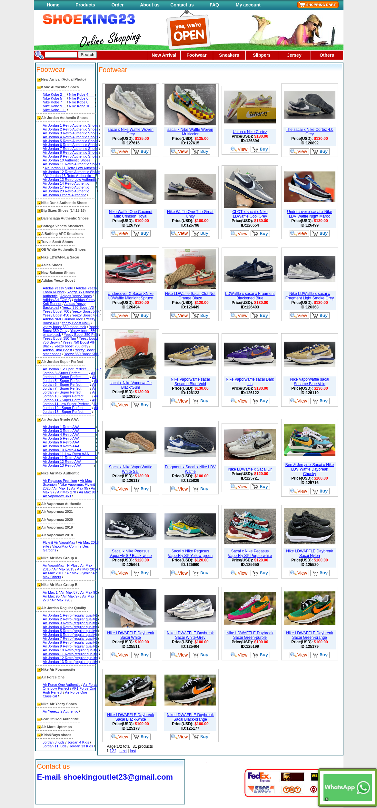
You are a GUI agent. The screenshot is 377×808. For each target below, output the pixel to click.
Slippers (262, 55)
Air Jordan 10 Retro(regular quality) (70, 650)
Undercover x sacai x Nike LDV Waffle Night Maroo (309, 214)
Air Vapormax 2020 (57, 519)
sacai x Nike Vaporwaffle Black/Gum (131, 385)
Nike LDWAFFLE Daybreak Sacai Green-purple (249, 635)
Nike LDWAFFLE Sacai (60, 257)
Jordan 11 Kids (54, 746)
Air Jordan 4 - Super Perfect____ (69, 375)
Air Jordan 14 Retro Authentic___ (69, 183)
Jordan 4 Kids (78, 742)
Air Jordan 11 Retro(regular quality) (70, 654)
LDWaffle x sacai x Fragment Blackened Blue (249, 295)
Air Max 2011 (53, 573)
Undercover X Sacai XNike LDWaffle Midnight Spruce (131, 295)
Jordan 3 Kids (53, 742)
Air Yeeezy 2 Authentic (60, 711)
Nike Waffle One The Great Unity (190, 214)
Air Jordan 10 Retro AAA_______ (69, 450)
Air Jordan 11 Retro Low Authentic (71, 168)
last (133, 751)
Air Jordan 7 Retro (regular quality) (70, 638)
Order (117, 4)
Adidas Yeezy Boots (76, 296)
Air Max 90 (88, 592)
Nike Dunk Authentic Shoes (64, 203)
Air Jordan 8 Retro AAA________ (69, 446)
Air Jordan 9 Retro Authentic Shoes (70, 156)
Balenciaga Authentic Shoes (65, 218)
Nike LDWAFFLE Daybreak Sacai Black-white (130, 717)
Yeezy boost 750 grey (71, 346)
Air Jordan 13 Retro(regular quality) (70, 662)
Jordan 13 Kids (81, 746)
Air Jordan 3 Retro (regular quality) (70, 623)
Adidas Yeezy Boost (58, 280)
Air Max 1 (61, 488)
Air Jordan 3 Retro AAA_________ (70, 431)
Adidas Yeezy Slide (58, 288)
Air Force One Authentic (62, 684)
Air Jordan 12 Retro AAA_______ (69, 461)
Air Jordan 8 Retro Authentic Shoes (70, 152)
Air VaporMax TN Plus (60, 565)
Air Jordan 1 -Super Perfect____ (68, 369)
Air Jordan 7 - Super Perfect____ (69, 386)
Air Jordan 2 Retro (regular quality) (70, 619)
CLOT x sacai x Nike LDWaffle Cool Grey (249, 214)
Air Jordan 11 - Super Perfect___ (70, 398)
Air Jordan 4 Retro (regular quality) (70, 627)
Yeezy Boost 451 (85, 315)
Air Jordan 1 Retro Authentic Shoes (70, 125)
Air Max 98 (87, 492)
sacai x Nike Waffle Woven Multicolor (190, 131)
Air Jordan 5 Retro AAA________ (69, 438)
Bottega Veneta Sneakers (62, 226)
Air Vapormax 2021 (57, 511)
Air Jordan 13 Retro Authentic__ (70, 176)
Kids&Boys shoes (56, 735)
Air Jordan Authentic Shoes (64, 118)
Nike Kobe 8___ (81, 102)
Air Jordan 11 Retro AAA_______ (69, 458)
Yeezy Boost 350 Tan (59, 338)
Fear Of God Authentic (60, 719)
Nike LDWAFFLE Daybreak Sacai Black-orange (190, 717)
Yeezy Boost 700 (56, 311)
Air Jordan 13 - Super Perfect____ (70, 410)
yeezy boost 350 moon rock (64, 327)
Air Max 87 (69, 592)
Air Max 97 (71, 596)
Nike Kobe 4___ (81, 94)
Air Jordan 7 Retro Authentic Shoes (70, 149)
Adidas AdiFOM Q (57, 300)
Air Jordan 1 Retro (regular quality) (70, 615)
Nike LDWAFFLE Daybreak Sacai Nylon (309, 553)
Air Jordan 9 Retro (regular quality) (70, 646)
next (123, 751)
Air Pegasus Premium (60, 480)
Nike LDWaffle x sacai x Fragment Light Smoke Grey (309, 295)
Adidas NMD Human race (63, 319)
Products (85, 4)
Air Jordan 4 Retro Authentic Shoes (70, 137)
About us (150, 4)
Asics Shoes (51, 265)
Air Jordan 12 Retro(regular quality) (70, 658)
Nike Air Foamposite (58, 669)
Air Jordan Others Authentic (64, 195)
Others (327, 55)
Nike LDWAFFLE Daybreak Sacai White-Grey (190, 635)
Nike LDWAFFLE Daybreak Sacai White (130, 635)
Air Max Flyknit (78, 573)
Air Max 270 (66, 492)
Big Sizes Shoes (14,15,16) (63, 210)
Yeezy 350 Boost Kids (81, 354)
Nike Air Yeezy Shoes (59, 704)
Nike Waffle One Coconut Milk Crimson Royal (131, 214)
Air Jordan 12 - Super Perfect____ (70, 406)
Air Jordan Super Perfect (62, 362)
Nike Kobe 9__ (54, 106)
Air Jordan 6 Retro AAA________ (69, 442)
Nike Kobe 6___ (81, 98)
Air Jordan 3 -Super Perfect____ (72, 371)
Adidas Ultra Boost (57, 350)
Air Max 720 (60, 600)
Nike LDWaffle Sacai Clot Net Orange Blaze (190, 295)
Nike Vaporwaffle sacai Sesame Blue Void (190, 381)
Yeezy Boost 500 (85, 311)
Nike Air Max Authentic (60, 473)
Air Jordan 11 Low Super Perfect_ (69, 402)
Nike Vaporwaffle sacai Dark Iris (250, 381)
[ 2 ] (113, 751)
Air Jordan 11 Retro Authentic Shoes (71, 164)
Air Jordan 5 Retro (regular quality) (70, 631)
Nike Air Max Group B (59, 585)
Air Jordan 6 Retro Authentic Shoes (70, 145)
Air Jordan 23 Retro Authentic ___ (69, 191)
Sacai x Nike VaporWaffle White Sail (131, 469)
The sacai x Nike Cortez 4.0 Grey (309, 131)
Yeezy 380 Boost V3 (78, 307)
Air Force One (53, 677)
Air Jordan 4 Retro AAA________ (69, 434)
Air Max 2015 (64, 569)
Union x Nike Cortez (250, 132)
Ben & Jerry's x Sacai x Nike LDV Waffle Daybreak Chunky (309, 469)
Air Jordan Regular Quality (63, 608)
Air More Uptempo (56, 727)
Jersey (294, 55)
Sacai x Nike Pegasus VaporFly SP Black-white (131, 553)
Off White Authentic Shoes (63, 249)
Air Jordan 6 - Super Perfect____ (70, 382)
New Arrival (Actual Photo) (63, 79)
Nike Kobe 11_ (54, 110)
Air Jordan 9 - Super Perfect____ (69, 390)
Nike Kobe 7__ (54, 102)
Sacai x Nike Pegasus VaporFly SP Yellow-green (190, 553)
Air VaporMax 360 (57, 496)
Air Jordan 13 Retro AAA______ (68, 465)
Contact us (181, 4)
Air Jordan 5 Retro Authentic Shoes (70, 141)
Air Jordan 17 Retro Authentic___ (69, 187)
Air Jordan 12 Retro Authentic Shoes (71, 172)
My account (248, 4)
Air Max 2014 (87, 569)
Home (53, 4)
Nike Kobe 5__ (54, 98)
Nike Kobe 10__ (81, 106)
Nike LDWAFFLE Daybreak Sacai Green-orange (309, 635)
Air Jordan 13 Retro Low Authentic (70, 179)
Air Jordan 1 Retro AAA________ (69, 427)
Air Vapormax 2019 (57, 527)
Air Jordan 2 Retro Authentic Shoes (70, 129)
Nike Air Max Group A (59, 558)
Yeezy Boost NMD (76, 323)
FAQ (214, 4)
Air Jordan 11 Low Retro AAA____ (70, 454)
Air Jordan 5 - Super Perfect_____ (69, 379)
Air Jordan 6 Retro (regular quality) (70, 635)
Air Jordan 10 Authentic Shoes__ (68, 160)
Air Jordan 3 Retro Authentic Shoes (70, 133)
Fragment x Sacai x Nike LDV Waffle (190, 469)
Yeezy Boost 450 (56, 315)
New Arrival (164, 55)
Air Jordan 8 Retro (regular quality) (70, 642)
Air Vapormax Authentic (61, 504)
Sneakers (229, 55)
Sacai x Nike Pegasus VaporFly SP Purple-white (250, 553)
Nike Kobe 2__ (54, 94)
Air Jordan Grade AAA (60, 419)
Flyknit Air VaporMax (59, 542)
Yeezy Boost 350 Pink (81, 334)
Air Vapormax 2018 (57, 535)
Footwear (196, 55)
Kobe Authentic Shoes (60, 87)
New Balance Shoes (58, 273)
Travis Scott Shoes (57, 242)
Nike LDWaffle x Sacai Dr (250, 469)
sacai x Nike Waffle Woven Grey (131, 131)
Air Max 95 (79, 488)
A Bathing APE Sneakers (62, 234)
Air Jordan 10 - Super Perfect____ (69, 394)
